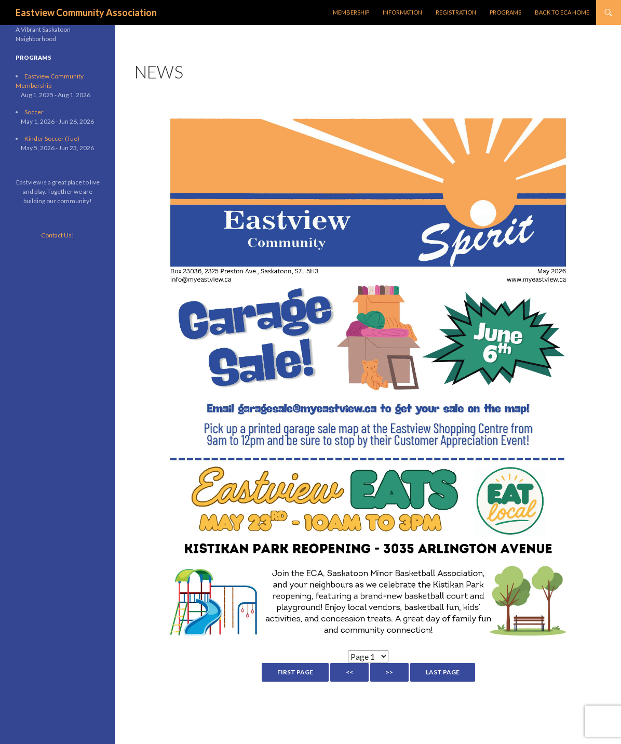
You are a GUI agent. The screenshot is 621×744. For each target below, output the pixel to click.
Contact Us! (57, 235)
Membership (351, 12)
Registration (456, 12)
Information (402, 12)
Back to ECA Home (562, 12)
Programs (505, 12)
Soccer (34, 112)
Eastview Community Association (86, 12)
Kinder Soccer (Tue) (51, 138)
